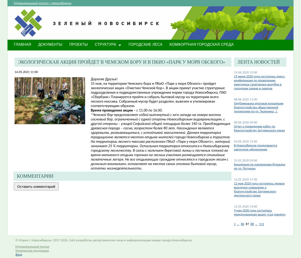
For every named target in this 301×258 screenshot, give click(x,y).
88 (252, 224)
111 (261, 224)
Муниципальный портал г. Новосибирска (42, 3)
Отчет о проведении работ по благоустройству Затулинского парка (259, 128)
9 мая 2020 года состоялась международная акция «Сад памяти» (260, 212)
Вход (19, 255)
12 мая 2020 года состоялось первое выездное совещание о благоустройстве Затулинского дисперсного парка (259, 189)
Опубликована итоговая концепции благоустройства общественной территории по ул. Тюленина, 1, (258, 107)
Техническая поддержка (32, 251)
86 (242, 224)
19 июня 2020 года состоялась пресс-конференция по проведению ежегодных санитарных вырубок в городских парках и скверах (259, 82)
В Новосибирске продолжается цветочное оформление (255, 147)
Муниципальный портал (32, 247)
